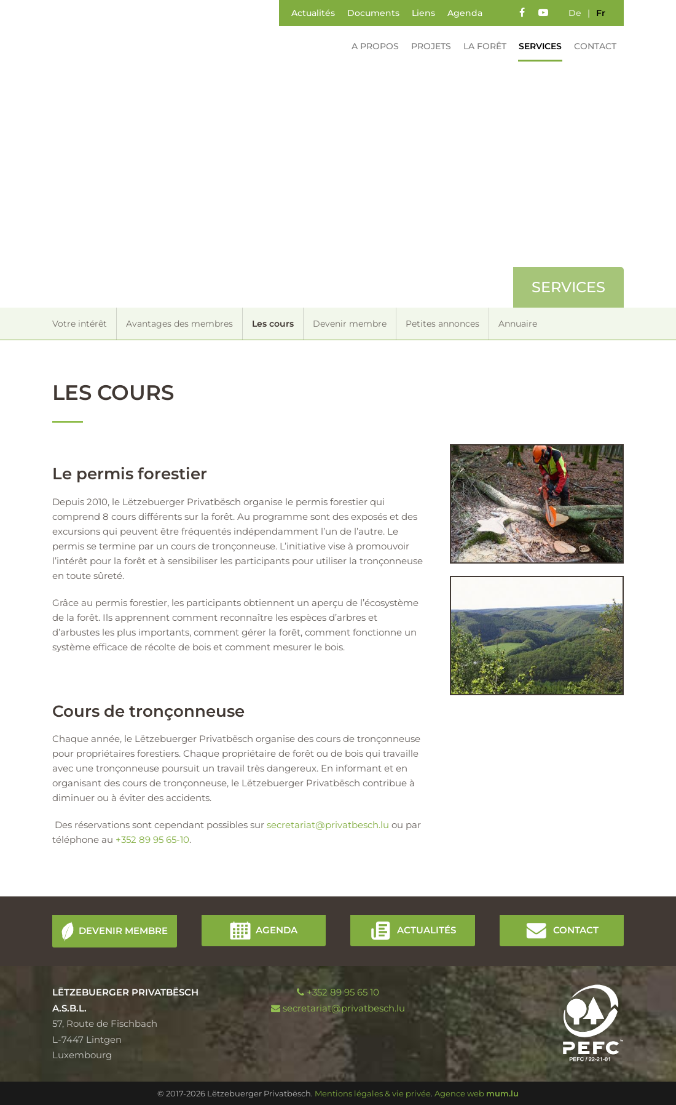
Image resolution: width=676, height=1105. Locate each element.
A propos (370, 46)
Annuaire (517, 323)
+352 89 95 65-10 (152, 839)
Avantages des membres (179, 323)
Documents (373, 12)
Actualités (313, 12)
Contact (590, 46)
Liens (423, 12)
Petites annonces (442, 323)
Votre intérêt (79, 323)
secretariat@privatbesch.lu (328, 825)
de (574, 12)
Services (535, 46)
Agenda (464, 12)
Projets (426, 46)
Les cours (273, 323)
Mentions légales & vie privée (373, 1093)
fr (600, 12)
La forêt (479, 46)
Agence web (459, 1093)
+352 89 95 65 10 (343, 992)
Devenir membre (350, 323)
